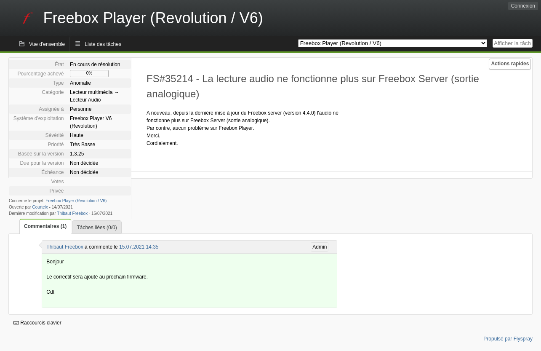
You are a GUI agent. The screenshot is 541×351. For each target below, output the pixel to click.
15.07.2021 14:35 (138, 247)
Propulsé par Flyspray (508, 339)
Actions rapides (510, 64)
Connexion (523, 6)
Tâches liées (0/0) (97, 227)
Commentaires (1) (45, 226)
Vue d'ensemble (47, 44)
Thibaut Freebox (72, 213)
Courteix (40, 207)
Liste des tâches (103, 44)
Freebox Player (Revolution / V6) (76, 200)
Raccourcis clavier (37, 323)
